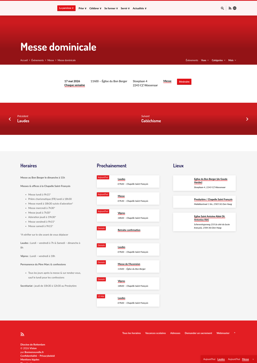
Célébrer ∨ (95, 8)
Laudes (23, 120)
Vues (205, 60)
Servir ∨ (125, 8)
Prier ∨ (82, 8)
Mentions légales (30, 359)
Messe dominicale (67, 60)
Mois (232, 60)
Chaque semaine (74, 85)
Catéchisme (151, 120)
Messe (50, 60)
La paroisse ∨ (66, 7)
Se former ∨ (111, 8)
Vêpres (121, 213)
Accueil (24, 60)
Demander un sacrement (198, 333)
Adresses (175, 333)
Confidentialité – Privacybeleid (38, 355)
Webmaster (223, 333)
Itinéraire (184, 81)
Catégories (219, 60)
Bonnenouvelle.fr (34, 352)
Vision (33, 348)
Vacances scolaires (155, 333)
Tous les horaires (131, 333)
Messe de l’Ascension (129, 264)
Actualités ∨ (139, 8)
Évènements (37, 60)
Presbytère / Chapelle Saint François (213, 199)
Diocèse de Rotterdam (33, 344)
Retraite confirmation (129, 230)
